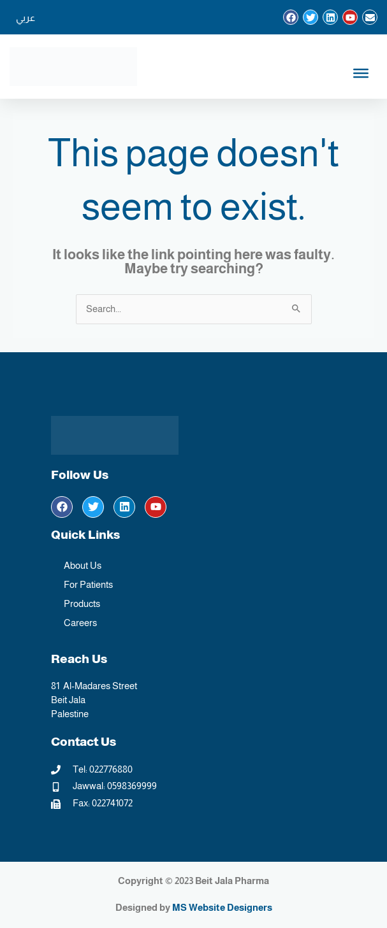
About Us (82, 565)
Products (82, 604)
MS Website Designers (222, 908)
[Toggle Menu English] (361, 73)
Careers (80, 623)
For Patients (88, 585)
